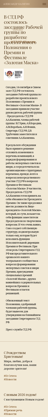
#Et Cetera (10, 376)
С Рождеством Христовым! (15, 354)
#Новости (29, 41)
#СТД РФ (16, 41)
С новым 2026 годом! (20, 394)
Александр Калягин (16, 3)
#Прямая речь (13, 410)
